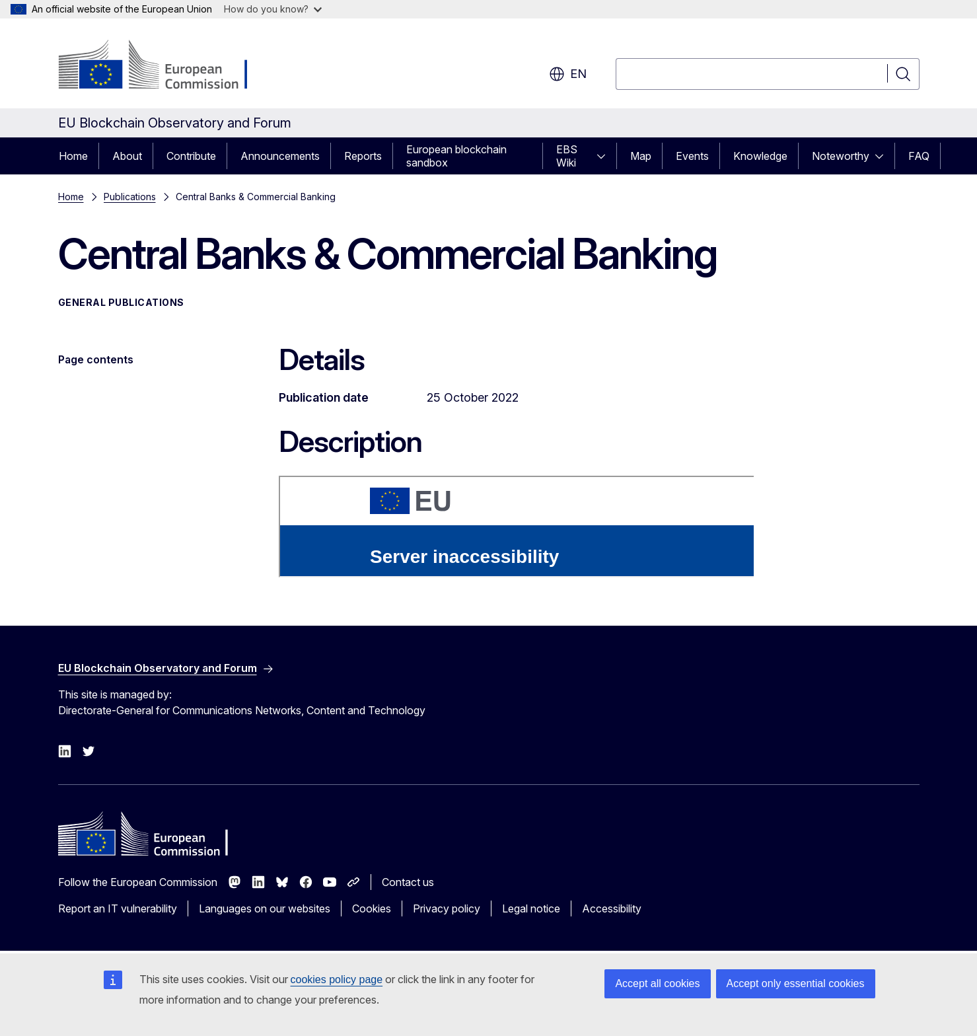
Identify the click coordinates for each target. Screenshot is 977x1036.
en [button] (568, 74)
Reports (363, 156)
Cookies (371, 908)
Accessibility (611, 908)
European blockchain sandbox (456, 156)
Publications (130, 196)
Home (73, 156)
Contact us (408, 882)
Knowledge (760, 156)
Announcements (280, 156)
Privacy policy (446, 908)
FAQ (918, 156)
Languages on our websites (264, 908)
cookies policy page (337, 979)
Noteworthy (840, 156)
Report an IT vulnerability (117, 908)
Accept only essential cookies (796, 983)
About (127, 156)
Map (640, 156)
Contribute (191, 156)
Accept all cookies (657, 983)
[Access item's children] (605, 155)
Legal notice (531, 908)
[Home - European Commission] (164, 66)
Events (692, 156)
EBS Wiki (566, 156)
